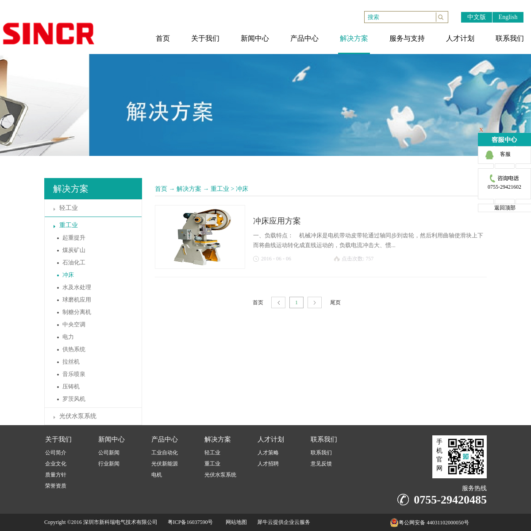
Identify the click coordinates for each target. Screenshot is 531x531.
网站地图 (235, 522)
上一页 (278, 302)
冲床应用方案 (277, 221)
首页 (161, 189)
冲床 (242, 189)
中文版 (476, 17)
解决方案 (189, 189)
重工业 (220, 189)
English (508, 17)
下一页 (314, 302)
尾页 (335, 302)
